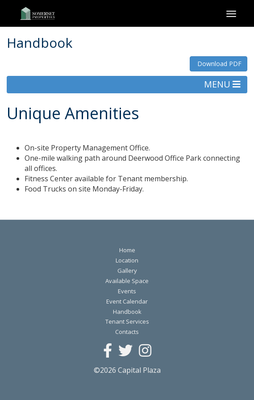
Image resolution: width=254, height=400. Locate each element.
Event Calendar (127, 301)
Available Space (127, 281)
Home (127, 250)
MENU (222, 84)
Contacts (127, 332)
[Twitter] (125, 350)
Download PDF (219, 63)
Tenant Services (127, 321)
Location (127, 260)
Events (127, 291)
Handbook (127, 312)
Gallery (127, 271)
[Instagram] (145, 350)
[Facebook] (107, 350)
